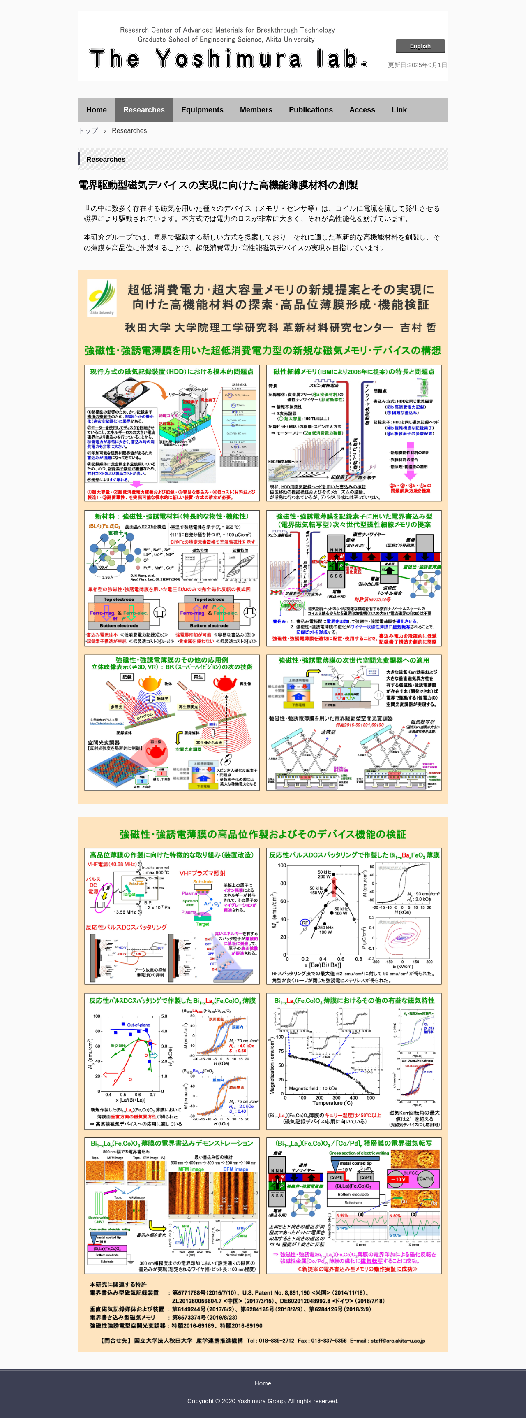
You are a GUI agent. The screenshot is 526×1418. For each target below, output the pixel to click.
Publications (311, 110)
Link (399, 110)
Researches (144, 110)
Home (96, 110)
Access (362, 110)
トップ (88, 130)
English (420, 46)
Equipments (202, 110)
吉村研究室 (212, 8)
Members (256, 110)
